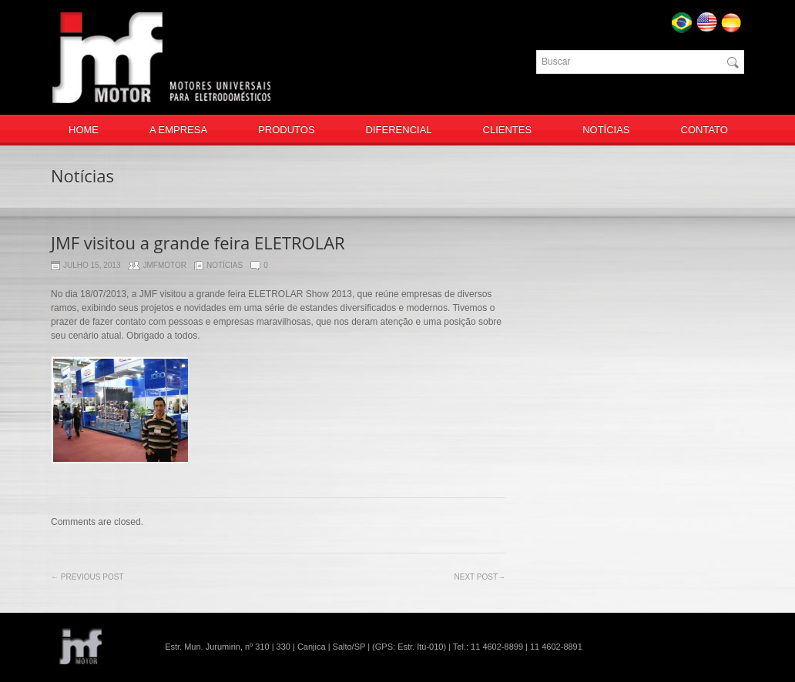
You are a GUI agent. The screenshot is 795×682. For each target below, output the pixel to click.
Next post (480, 577)
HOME (84, 129)
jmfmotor (164, 266)
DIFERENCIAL (399, 129)
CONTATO (704, 129)
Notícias (224, 266)
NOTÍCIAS (605, 129)
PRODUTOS (286, 129)
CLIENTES (507, 129)
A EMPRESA (178, 129)
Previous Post (87, 577)
